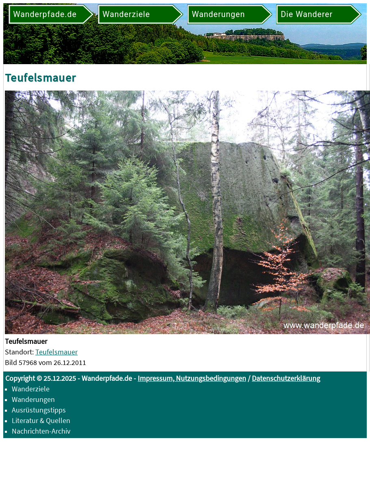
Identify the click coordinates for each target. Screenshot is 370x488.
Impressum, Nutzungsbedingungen (192, 378)
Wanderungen (33, 399)
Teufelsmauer (56, 351)
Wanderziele (31, 388)
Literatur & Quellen (41, 420)
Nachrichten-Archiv (41, 431)
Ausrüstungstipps (39, 410)
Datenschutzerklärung (286, 378)
